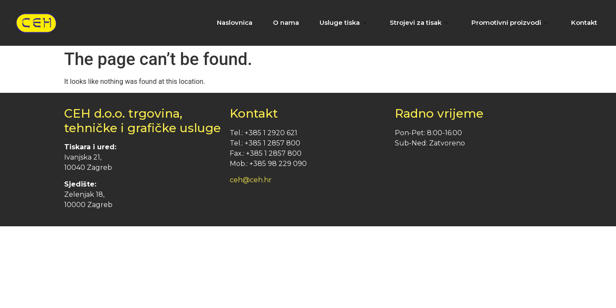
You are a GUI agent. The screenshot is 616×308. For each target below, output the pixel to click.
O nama (286, 22)
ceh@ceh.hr (251, 180)
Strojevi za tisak (420, 22)
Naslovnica (234, 22)
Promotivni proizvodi (511, 22)
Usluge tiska (344, 22)
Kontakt (584, 22)
